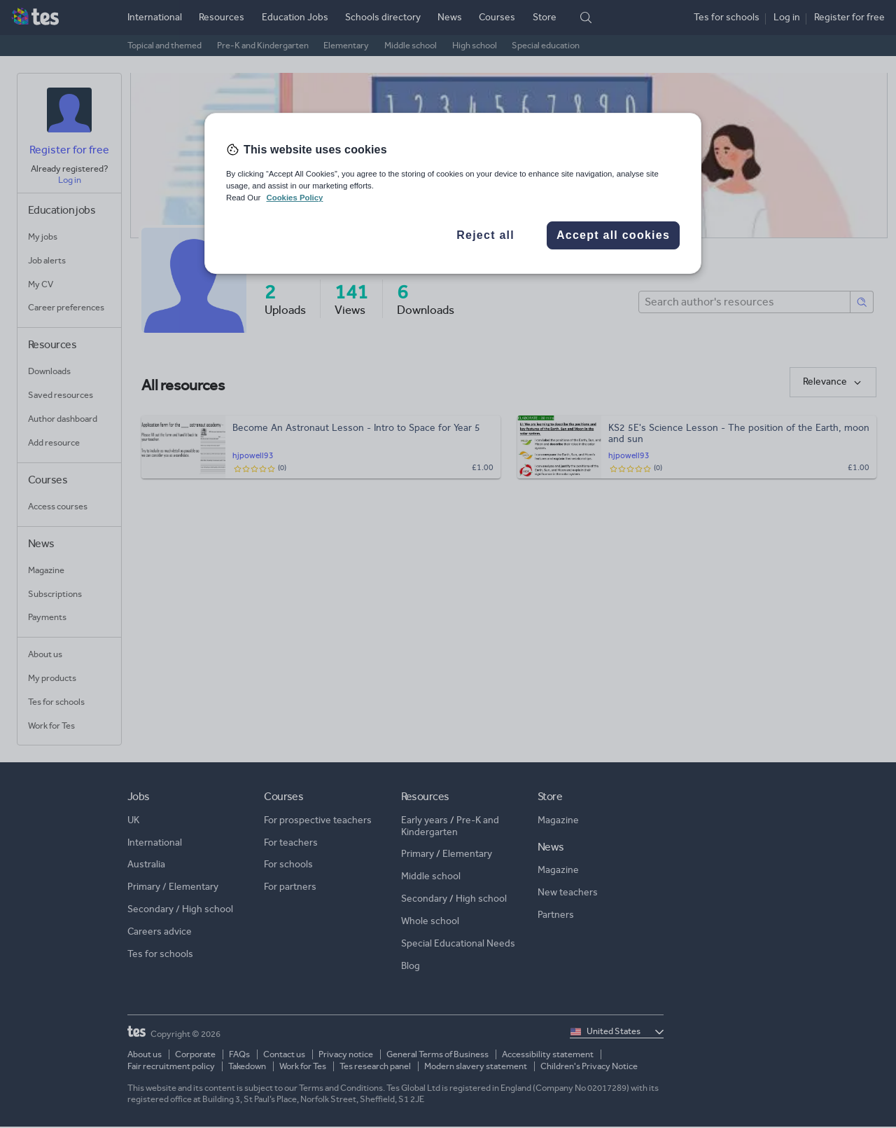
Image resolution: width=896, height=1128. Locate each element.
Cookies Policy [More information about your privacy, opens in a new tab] (294, 197)
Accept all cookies (613, 235)
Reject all (485, 235)
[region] (452, 193)
